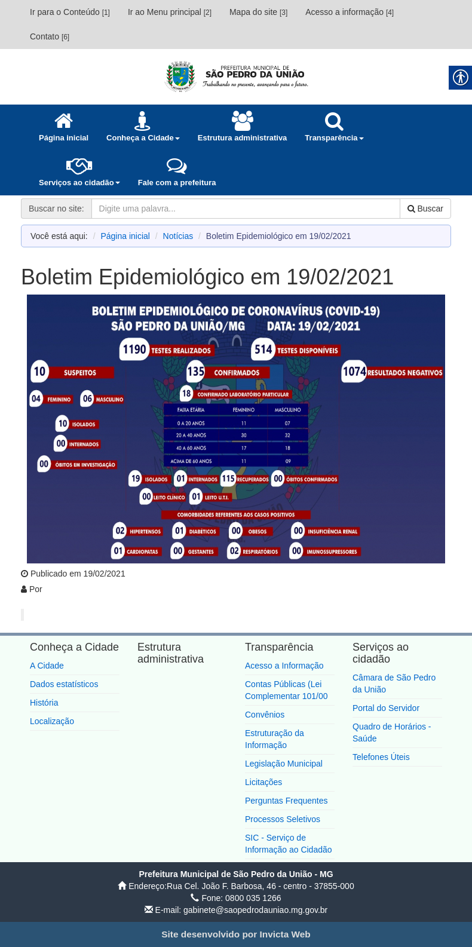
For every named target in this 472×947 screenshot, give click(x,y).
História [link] (44, 702)
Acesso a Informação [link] (284, 665)
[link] (236, 76)
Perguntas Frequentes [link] (286, 800)
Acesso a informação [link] (349, 12)
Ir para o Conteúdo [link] (70, 12)
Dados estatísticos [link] (64, 684)
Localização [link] (52, 721)
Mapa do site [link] (258, 12)
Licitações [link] (263, 782)
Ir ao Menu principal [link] (170, 12)
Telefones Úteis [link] (381, 757)
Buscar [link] (425, 208)
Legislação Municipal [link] (284, 763)
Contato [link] (49, 36)
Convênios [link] (264, 714)
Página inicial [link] (125, 236)
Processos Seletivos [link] (282, 819)
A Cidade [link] (47, 665)
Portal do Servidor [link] (386, 708)
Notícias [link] (178, 236)
